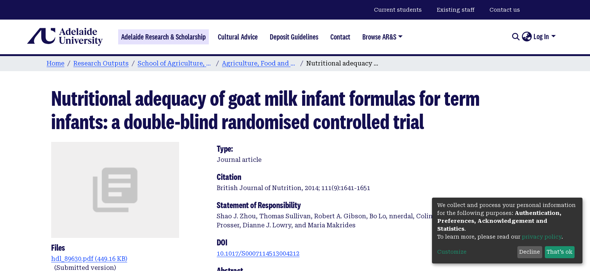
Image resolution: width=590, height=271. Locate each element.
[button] (526, 36)
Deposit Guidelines (294, 36)
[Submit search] (515, 36)
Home (55, 63)
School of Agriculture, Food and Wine (175, 63)
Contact (340, 36)
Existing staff (455, 10)
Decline (529, 252)
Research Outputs (101, 63)
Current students (398, 10)
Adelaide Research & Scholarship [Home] (163, 36)
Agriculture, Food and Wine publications (259, 63)
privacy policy (541, 237)
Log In (541, 36)
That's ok (559, 252)
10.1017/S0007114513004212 (258, 253)
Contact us (505, 10)
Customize (452, 252)
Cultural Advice (238, 36)
